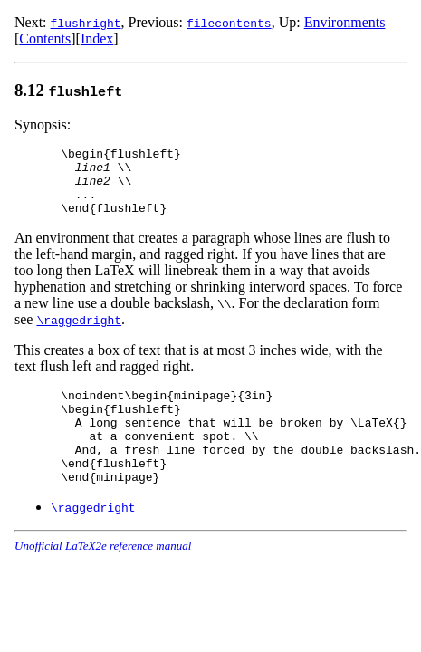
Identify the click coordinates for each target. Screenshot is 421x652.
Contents (45, 38)
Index (97, 38)
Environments (345, 22)
